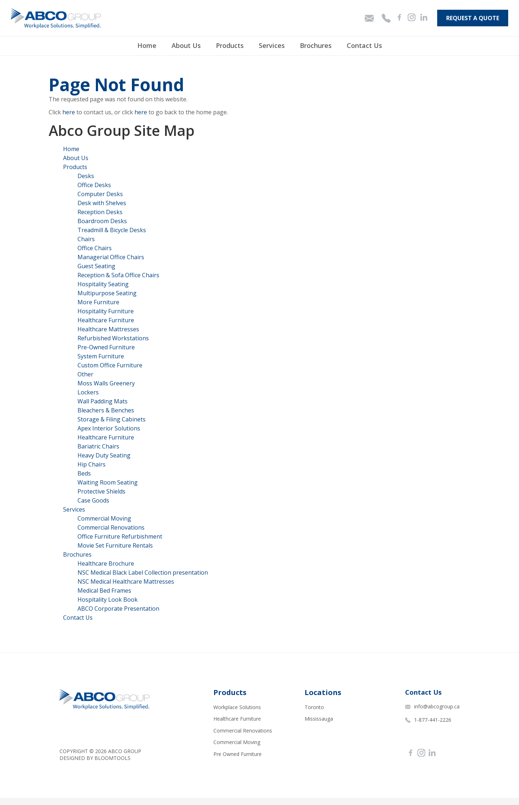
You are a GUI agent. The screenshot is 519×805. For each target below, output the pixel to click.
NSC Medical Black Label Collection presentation (142, 572)
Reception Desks (100, 212)
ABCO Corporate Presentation (118, 608)
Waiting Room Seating (107, 482)
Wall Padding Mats (102, 401)
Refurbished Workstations (113, 338)
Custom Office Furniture (109, 365)
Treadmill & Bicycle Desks (111, 230)
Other (85, 374)
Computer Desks (100, 194)
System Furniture (100, 356)
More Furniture (98, 302)
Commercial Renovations (111, 527)
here (68, 112)
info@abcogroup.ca (432, 706)
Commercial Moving (104, 518)
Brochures (316, 45)
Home (146, 45)
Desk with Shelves (101, 203)
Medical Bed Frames (104, 590)
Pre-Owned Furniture (106, 347)
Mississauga (319, 718)
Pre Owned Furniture (237, 754)
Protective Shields (101, 491)
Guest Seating (96, 266)
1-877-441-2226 (428, 719)
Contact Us (364, 45)
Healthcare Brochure (105, 563)
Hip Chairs (91, 464)
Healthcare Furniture (105, 320)
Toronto (314, 707)
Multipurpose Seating (107, 293)
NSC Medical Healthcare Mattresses (125, 581)
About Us (186, 45)
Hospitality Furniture (105, 311)
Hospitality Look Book (107, 599)
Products (230, 45)
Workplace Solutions (237, 707)
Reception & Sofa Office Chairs (118, 275)
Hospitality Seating (103, 284)
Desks (85, 176)
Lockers (88, 392)
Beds (84, 473)
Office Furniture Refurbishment (119, 536)
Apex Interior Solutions (108, 428)
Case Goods (93, 500)
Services (272, 45)
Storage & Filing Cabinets (111, 419)
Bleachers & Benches (105, 410)
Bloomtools (112, 758)
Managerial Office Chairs (110, 257)
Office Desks (94, 185)
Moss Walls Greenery (106, 383)
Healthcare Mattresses (108, 329)
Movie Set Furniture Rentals (115, 545)
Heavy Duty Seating (103, 455)
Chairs (86, 239)
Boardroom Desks (102, 221)
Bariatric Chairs (98, 446)
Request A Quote (472, 18)
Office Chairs (94, 248)
